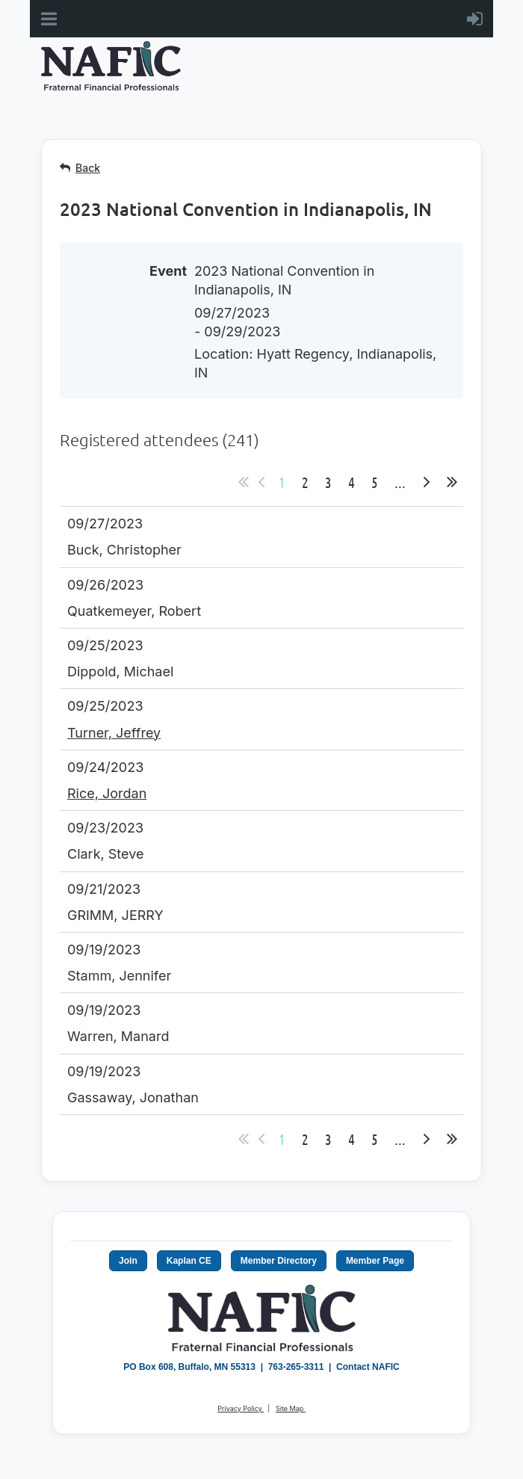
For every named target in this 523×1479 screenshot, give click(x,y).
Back (87, 167)
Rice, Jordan (106, 793)
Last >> (452, 482)
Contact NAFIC (368, 1367)
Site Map (291, 1408)
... (400, 482)
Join (128, 1261)
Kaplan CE (189, 1261)
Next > (426, 482)
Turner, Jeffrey (114, 733)
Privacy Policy (240, 1408)
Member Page (375, 1261)
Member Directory (279, 1261)
